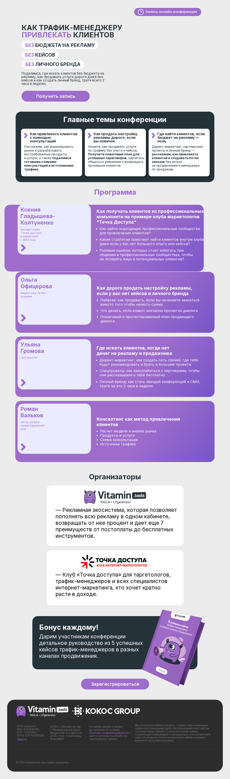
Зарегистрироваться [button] (115, 684)
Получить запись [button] (55, 96)
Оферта (22, 739)
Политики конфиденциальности (109, 732)
